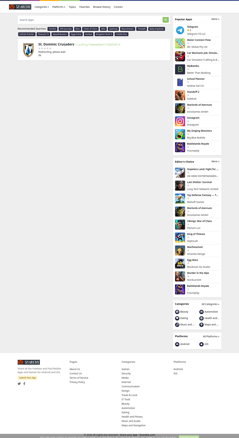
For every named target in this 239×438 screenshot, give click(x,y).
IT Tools (126, 399)
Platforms (57, 6)
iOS (203, 344)
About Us (75, 369)
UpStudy (113, 28)
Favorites (84, 6)
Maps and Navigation (209, 325)
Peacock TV (43, 34)
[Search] (166, 20)
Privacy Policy (77, 382)
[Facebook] (23, 382)
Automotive (208, 312)
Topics (72, 6)
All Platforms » (211, 336)
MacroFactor (127, 28)
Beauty (181, 312)
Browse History (101, 6)
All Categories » (210, 304)
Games (126, 369)
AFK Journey (66, 28)
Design (126, 390)
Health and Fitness (209, 318)
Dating (181, 318)
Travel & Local (129, 395)
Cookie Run (121, 34)
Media (125, 377)
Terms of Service (79, 377)
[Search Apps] (90, 20)
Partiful (52, 28)
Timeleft (142, 28)
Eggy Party (76, 34)
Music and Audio (185, 325)
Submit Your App (27, 377)
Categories (41, 6)
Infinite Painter (27, 34)
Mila (103, 28)
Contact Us (76, 373)
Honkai (88, 34)
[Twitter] (19, 382)
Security (126, 373)
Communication (131, 386)
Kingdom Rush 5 (104, 34)
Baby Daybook (157, 28)
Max (78, 28)
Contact (118, 6)
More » (215, 19)
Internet (126, 382)
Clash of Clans (90, 28)
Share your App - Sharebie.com (137, 434)
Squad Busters (60, 34)
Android (182, 344)
